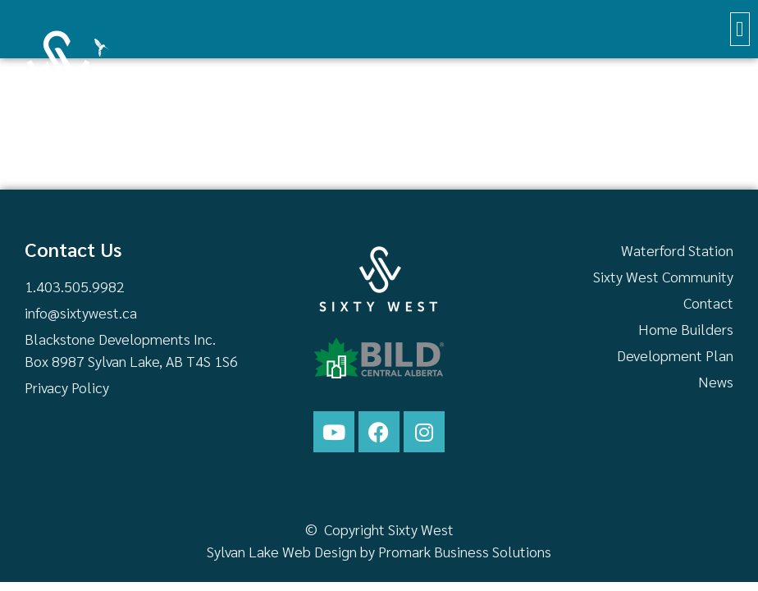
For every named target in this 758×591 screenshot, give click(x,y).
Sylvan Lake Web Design (282, 551)
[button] (740, 29)
